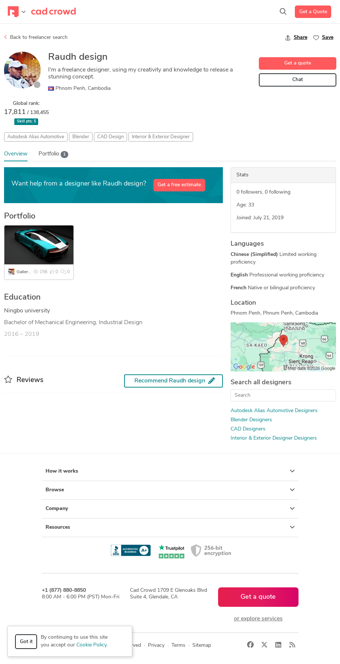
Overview (16, 154)
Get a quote (297, 63)
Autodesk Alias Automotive (35, 137)
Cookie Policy (91, 645)
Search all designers (261, 382)
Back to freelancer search (36, 37)
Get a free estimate (179, 185)
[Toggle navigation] (16, 12)
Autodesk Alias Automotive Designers (274, 411)
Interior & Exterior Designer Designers (274, 438)
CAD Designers (248, 429)
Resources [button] (170, 527)
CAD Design (110, 137)
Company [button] (170, 508)
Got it (26, 642)
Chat (297, 79)
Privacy (156, 645)
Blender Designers (251, 420)
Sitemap (201, 645)
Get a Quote (313, 12)
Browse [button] (170, 490)
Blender (80, 137)
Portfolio (54, 154)
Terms (178, 645)
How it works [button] (170, 471)
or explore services (258, 619)
